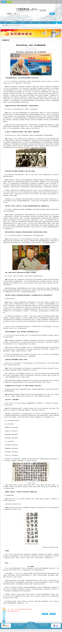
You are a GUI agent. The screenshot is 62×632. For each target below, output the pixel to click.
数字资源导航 (21, 1)
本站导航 (27, 1)
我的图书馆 (14, 1)
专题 (57, 22)
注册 (9, 1)
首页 (5, 22)
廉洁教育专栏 (17, 25)
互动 (48, 22)
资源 (22, 22)
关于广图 (31, 25)
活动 (39, 22)
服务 (31, 22)
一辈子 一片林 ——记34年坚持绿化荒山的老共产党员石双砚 (19, 609)
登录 (4, 1)
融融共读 (14, 22)
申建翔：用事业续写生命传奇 (13, 611)
